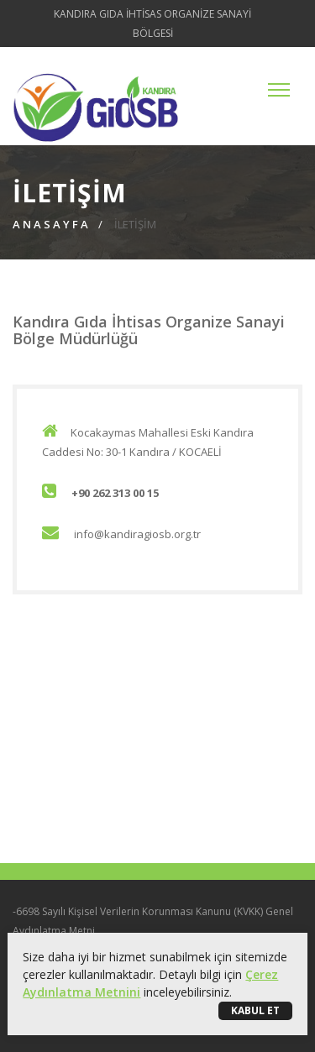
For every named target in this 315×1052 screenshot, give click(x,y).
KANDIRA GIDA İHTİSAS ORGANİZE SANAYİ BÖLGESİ (152, 23)
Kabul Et (255, 1010)
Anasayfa (52, 224)
